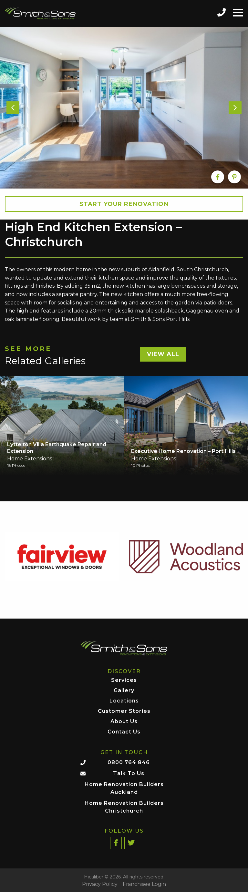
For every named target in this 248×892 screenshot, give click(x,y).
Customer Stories (124, 711)
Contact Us (124, 732)
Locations (124, 701)
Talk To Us (128, 773)
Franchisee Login (144, 884)
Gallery (124, 690)
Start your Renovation (124, 204)
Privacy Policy (100, 884)
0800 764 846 (129, 762)
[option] (124, 107)
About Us (124, 721)
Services (124, 680)
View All (163, 354)
